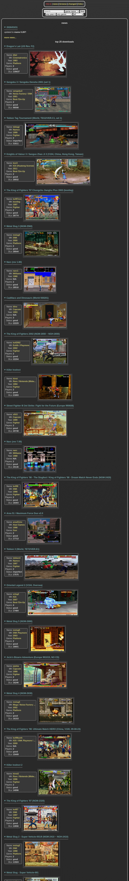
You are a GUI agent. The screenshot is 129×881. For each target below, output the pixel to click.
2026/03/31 (12, 27)
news (55, 4)
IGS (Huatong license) (23, 166)
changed (72, 4)
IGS (15, 597)
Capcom (17, 309)
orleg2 (16, 594)
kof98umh (18, 738)
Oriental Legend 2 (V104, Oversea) (25, 585)
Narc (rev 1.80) (14, 262)
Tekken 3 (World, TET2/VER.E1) (23, 549)
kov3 (15, 163)
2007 (15, 600)
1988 (15, 276)
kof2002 (17, 343)
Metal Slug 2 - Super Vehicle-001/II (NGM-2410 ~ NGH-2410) (37, 836)
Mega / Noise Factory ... (24, 705)
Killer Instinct (14, 370)
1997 (15, 204)
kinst (15, 378)
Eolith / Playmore (21, 345)
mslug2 (16, 845)
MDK (49, 4)
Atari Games (19, 525)
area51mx (17, 522)
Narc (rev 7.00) (14, 441)
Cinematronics (20, 58)
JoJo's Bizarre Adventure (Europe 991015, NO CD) (33, 657)
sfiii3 (15, 414)
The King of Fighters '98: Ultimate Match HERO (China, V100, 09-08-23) (44, 729)
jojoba (16, 666)
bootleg (16, 202)
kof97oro (17, 199)
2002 (15, 348)
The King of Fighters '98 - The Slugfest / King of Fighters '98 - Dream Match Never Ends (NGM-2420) (59, 477)
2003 (15, 636)
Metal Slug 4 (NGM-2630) (19, 693)
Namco (16, 130)
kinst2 (16, 774)
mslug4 (16, 702)
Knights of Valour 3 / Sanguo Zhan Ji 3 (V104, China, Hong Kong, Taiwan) (45, 154)
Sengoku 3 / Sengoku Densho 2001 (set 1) (28, 82)
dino (15, 307)
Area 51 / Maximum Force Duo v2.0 (25, 513)
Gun (15, 530)
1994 (15, 384)
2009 (15, 743)
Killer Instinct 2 (14, 765)
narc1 (15, 271)
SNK (15, 238)
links (80, 4)
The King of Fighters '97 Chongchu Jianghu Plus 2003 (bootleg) (40, 190)
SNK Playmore (20, 633)
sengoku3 (17, 91)
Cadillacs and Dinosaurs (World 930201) (28, 298)
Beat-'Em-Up (19, 99)
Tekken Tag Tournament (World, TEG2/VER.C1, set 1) (34, 118)
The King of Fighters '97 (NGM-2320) (26, 801)
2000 (15, 240)
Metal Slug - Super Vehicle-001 (23, 872)
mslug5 (16, 630)
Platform (17, 63)
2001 (15, 96)
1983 (15, 60)
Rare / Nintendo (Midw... (24, 381)
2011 (15, 168)
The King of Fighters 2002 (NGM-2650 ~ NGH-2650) (33, 334)
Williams (17, 273)
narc (15, 450)
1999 (15, 132)
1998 (15, 492)
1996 (15, 779)
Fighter (16, 135)
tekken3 (17, 558)
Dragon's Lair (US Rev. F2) (20, 46)
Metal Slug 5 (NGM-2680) (19, 621)
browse (63, 4)
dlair (15, 55)
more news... (10, 37)
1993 (15, 312)
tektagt (16, 127)
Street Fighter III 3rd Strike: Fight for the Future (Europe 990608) (40, 405)
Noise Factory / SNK (22, 94)
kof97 (15, 809)
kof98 (15, 486)
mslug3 (16, 235)
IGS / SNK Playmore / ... (24, 741)
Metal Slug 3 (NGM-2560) (19, 226)
